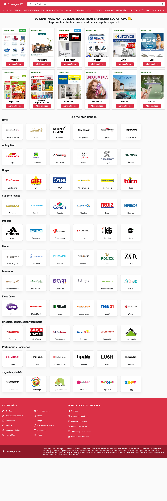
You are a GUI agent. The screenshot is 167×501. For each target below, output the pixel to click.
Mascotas (151, 10)
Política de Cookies (77, 468)
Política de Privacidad (78, 479)
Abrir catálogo (15, 64)
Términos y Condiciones (79, 474)
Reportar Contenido (77, 463)
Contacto (73, 453)
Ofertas (18, 10)
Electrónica (79, 10)
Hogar (90, 10)
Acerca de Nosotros (77, 458)
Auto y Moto (9, 477)
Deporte (98, 10)
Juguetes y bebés (136, 10)
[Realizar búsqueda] (163, 4)
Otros (38, 477)
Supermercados (31, 10)
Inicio (9, 10)
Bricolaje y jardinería (115, 10)
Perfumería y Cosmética (52, 10)
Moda (68, 10)
